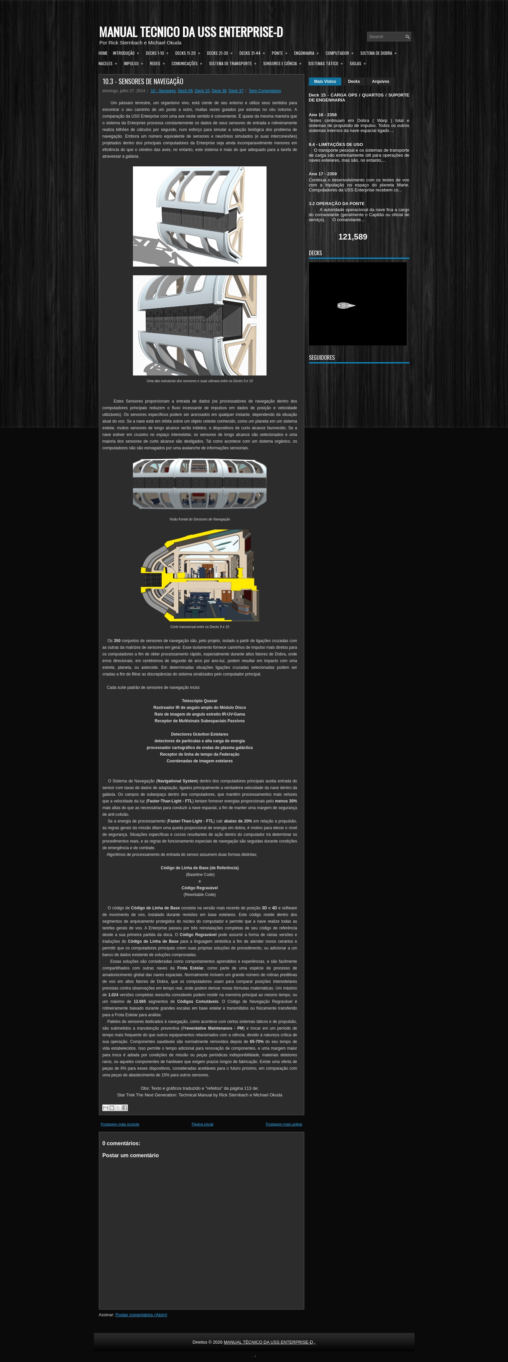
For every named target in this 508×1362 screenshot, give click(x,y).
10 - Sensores (163, 91)
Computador (342, 52)
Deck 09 (185, 91)
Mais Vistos (325, 81)
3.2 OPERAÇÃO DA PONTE (337, 203)
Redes (159, 62)
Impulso (135, 62)
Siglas (360, 62)
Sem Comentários (265, 91)
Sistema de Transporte (235, 62)
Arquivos (380, 81)
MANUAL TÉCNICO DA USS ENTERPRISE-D (191, 31)
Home (103, 53)
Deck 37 (236, 91)
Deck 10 (202, 91)
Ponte (282, 52)
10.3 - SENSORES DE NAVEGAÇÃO (143, 81)
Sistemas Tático (327, 62)
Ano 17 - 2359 (323, 173)
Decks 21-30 (222, 52)
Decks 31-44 (254, 52)
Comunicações (189, 62)
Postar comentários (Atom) (141, 1314)
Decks (354, 81)
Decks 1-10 (159, 52)
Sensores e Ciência (284, 62)
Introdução (128, 52)
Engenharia (308, 52)
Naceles (110, 62)
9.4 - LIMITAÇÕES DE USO (336, 144)
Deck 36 (219, 91)
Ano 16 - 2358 (323, 114)
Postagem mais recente (120, 1124)
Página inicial (202, 1124)
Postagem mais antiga (284, 1124)
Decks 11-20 (189, 52)
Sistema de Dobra (380, 52)
